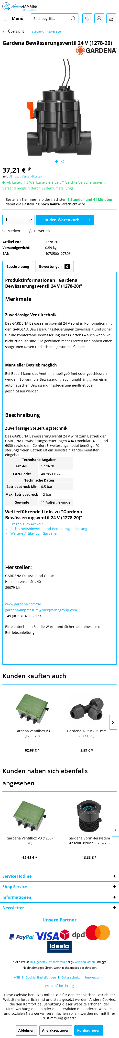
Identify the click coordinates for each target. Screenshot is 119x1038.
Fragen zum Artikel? (24, 524)
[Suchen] (73, 18)
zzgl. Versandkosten (28, 176)
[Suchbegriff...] (55, 18)
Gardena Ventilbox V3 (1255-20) (32, 733)
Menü (13, 17)
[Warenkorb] (111, 18)
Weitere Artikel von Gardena (31, 533)
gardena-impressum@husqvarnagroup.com (41, 610)
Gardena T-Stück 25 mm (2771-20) (87, 733)
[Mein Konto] (99, 18)
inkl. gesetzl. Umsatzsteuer (48, 962)
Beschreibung (17, 266)
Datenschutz (70, 977)
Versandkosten (85, 962)
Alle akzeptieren (55, 1030)
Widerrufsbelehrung (59, 985)
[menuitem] (13, 18)
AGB (17, 977)
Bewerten (39, 230)
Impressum (93, 977)
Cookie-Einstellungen (40, 977)
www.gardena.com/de (23, 604)
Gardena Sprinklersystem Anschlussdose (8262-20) (89, 840)
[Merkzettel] (87, 18)
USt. (11, 176)
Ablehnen (26, 1030)
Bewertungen (54, 266)
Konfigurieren (88, 1030)
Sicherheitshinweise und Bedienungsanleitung (46, 528)
